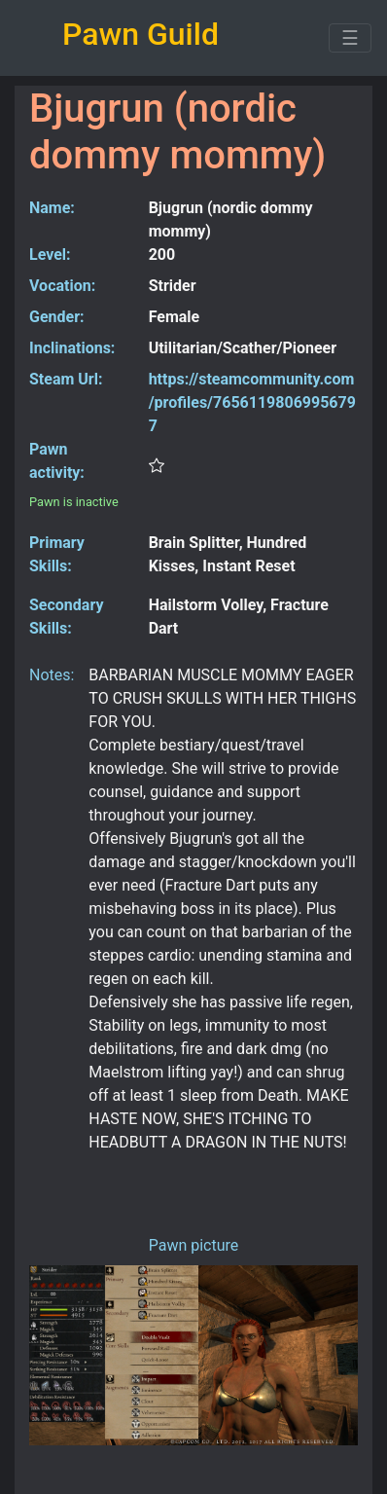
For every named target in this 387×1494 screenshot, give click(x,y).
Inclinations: (72, 348)
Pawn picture (194, 1245)
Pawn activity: (57, 461)
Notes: (51, 675)
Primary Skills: (57, 554)
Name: (52, 208)
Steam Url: (65, 379)
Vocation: (62, 285)
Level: (50, 254)
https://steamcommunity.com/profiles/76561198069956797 (252, 402)
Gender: (57, 317)
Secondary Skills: (66, 617)
